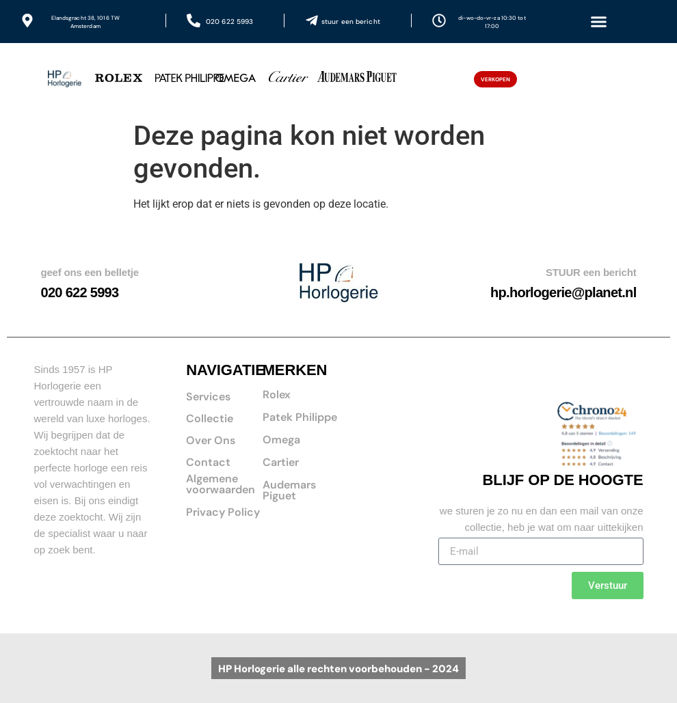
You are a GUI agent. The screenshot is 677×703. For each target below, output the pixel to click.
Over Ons (210, 440)
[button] (598, 22)
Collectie (209, 418)
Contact (208, 462)
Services (208, 396)
